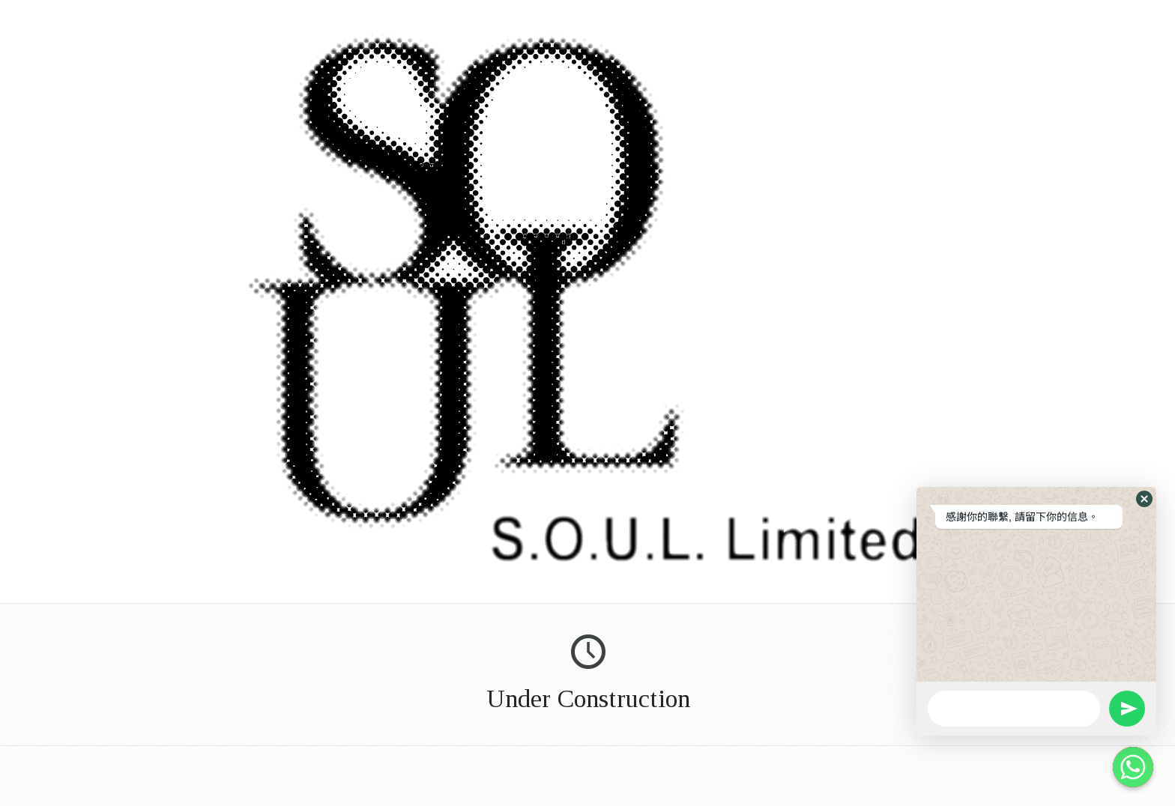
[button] (1144, 499)
